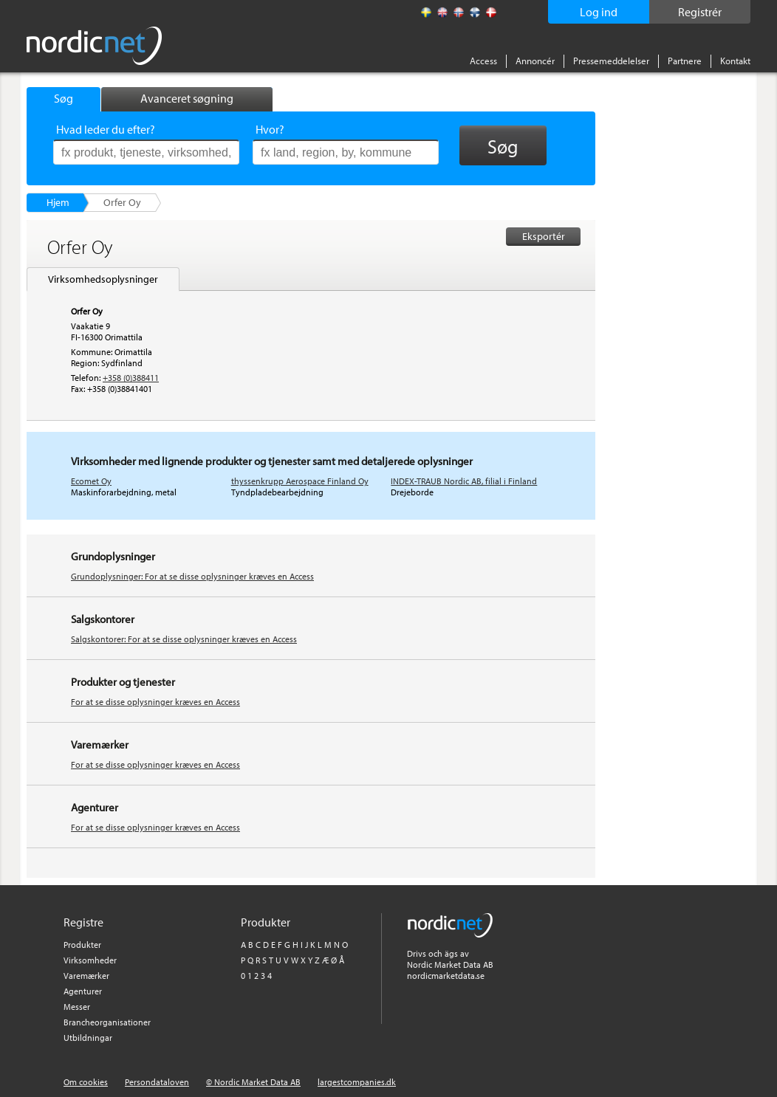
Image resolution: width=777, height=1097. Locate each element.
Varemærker (86, 975)
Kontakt (735, 60)
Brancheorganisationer (107, 1022)
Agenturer (83, 991)
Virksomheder (90, 960)
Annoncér (535, 60)
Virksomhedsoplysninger (103, 279)
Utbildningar (88, 1037)
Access (483, 60)
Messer (77, 1006)
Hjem (58, 202)
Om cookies (86, 1081)
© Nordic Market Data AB (253, 1081)
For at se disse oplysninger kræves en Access (155, 701)
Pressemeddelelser (611, 60)
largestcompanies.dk (357, 1081)
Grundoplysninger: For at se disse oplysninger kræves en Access (192, 576)
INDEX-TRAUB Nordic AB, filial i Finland (464, 480)
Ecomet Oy (91, 480)
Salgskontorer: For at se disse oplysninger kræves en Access (184, 638)
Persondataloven (157, 1081)
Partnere (685, 60)
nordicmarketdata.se (446, 975)
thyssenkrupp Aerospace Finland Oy (300, 480)
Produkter (82, 944)
